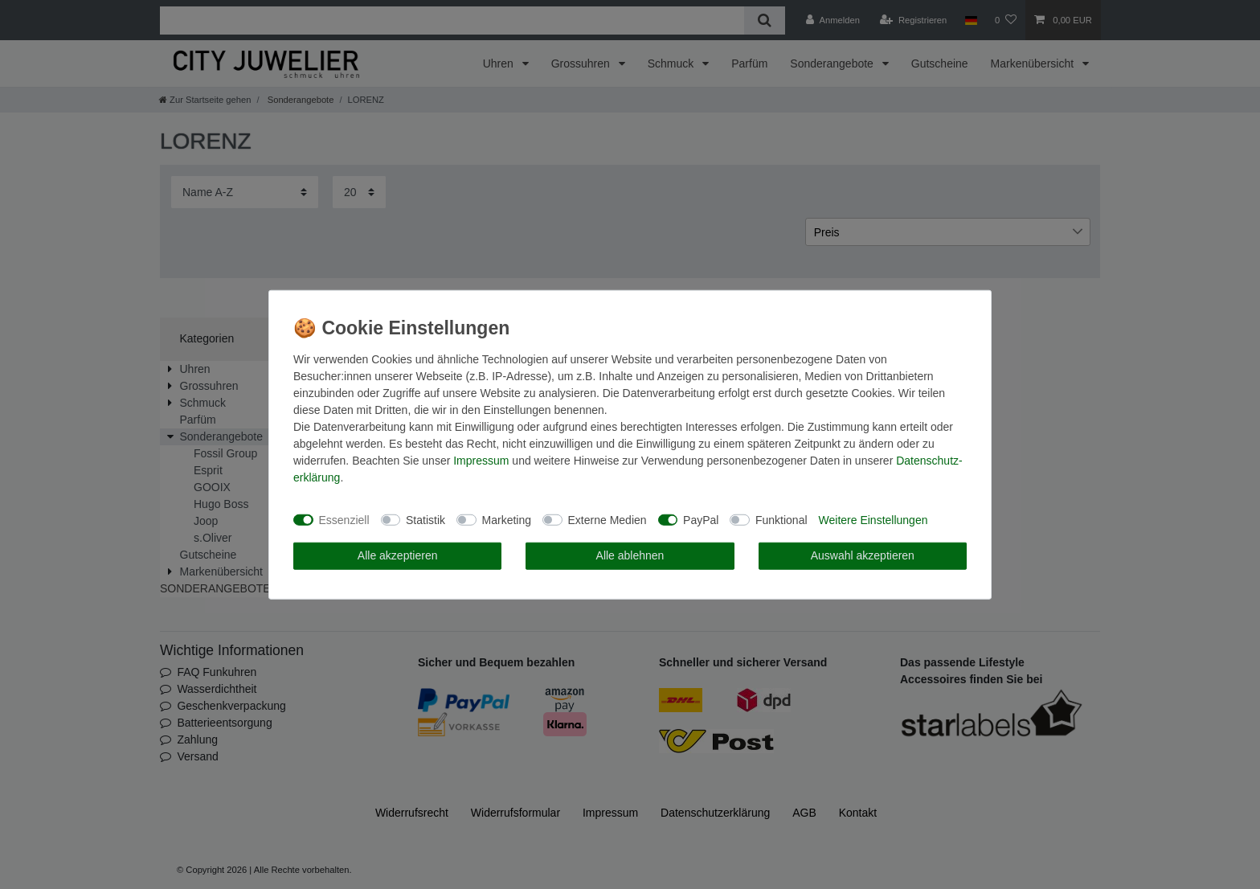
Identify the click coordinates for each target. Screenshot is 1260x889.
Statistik (425, 519)
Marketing (506, 519)
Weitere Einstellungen (873, 519)
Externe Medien (607, 519)
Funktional (781, 519)
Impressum (481, 460)
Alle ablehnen (630, 555)
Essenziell (344, 519)
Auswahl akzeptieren (862, 555)
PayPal (700, 519)
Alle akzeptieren (398, 555)
